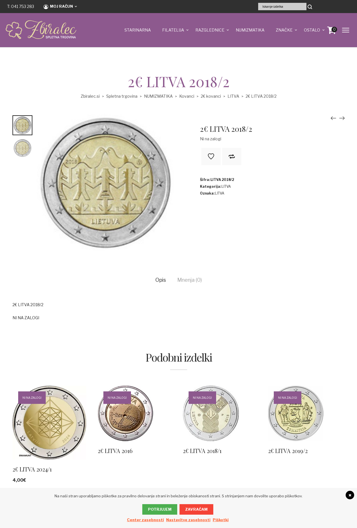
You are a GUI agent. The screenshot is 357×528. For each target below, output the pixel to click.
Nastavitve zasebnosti (188, 519)
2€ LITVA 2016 (115, 450)
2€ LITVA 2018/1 (202, 450)
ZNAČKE (284, 30)
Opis (160, 280)
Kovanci (186, 96)
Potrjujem (160, 509)
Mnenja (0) (189, 280)
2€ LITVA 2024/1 (32, 469)
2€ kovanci (211, 96)
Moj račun (58, 6)
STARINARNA (137, 30)
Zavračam (196, 509)
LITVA (233, 96)
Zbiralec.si (90, 96)
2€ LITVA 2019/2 (288, 450)
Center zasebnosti (145, 519)
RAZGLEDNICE (209, 30)
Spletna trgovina (121, 96)
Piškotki (221, 519)
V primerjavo (231, 156)
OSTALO (312, 30)
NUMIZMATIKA (250, 30)
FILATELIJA (173, 30)
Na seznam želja (211, 156)
